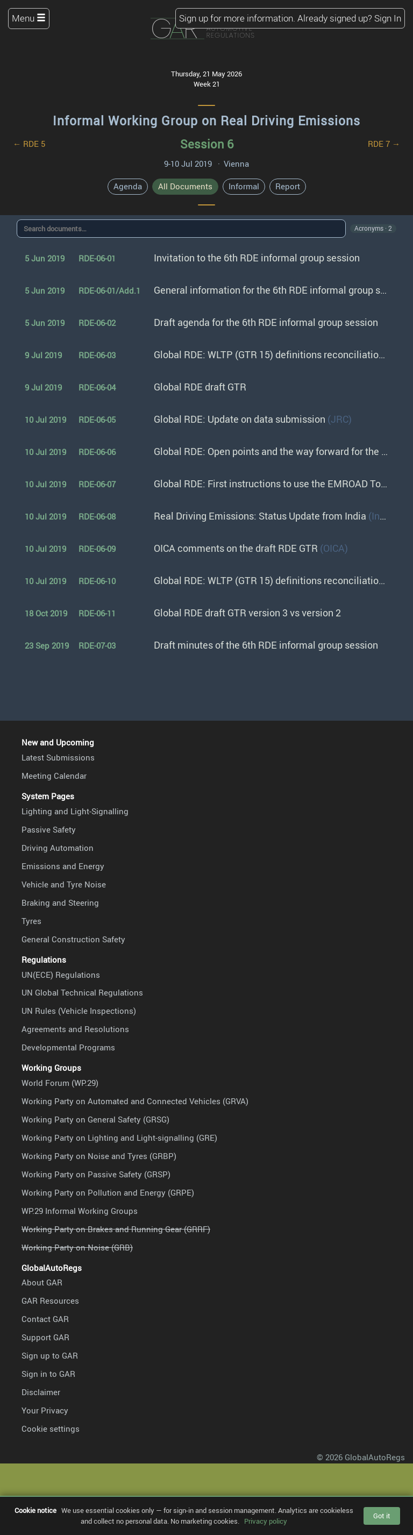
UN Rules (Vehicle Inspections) (79, 1010)
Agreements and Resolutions (75, 1029)
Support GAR (45, 1337)
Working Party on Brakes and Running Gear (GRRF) (116, 1229)
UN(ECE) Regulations (61, 974)
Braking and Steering (60, 902)
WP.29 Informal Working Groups (80, 1210)
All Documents (185, 186)
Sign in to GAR (48, 1373)
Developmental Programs (68, 1047)
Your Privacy (45, 1410)
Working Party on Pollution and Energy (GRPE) (108, 1192)
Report (287, 186)
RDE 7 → (384, 143)
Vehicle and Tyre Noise (64, 884)
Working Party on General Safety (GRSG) (95, 1119)
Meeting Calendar (54, 775)
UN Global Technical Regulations (82, 992)
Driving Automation (58, 847)
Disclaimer (41, 1392)
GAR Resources (50, 1300)
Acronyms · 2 (373, 228)
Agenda (127, 186)
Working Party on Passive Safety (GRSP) (96, 1174)
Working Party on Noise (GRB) (77, 1247)
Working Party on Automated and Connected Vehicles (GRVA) (135, 1101)
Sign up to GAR (50, 1355)
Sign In (387, 18)
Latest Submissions (58, 757)
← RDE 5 (29, 143)
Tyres (31, 920)
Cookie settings (51, 1428)
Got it (381, 1515)
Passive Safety (49, 829)
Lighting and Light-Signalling (75, 811)
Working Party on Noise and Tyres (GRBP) (99, 1155)
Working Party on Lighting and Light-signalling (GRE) (119, 1137)
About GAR (42, 1282)
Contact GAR (45, 1318)
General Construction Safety (73, 939)
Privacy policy (265, 1521)
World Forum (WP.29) (60, 1082)
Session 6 (206, 144)
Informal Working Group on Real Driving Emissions (206, 120)
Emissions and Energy (63, 866)
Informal (244, 186)
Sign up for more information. (237, 18)
